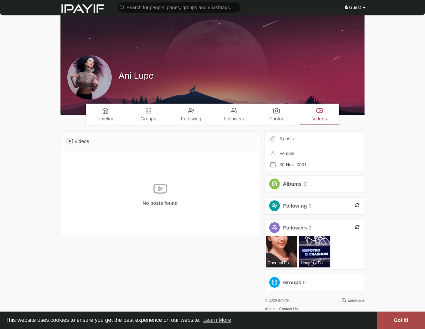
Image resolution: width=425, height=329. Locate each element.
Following (295, 206)
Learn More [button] (217, 320)
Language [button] (353, 300)
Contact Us (288, 309)
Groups (292, 282)
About (270, 309)
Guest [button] (355, 7)
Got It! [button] (401, 320)
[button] (179, 7)
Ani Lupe (136, 75)
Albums (292, 184)
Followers (295, 228)
